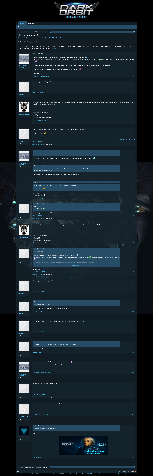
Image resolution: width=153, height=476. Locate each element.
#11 (133, 331)
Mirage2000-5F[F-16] (50, 37)
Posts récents (22, 27)
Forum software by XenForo (30, 473)
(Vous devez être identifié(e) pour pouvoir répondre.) (122, 462)
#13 (133, 372)
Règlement (120, 473)
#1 (133, 76)
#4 (133, 141)
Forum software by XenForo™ (57, 473)
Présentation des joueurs (32, 37)
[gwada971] (35, 123)
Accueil (132, 471)
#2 (133, 92)
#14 (133, 394)
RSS (135, 471)
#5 (133, 198)
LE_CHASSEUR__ (24, 417)
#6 (133, 215)
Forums (22, 23)
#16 (133, 457)
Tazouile (21, 293)
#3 (133, 120)
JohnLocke (22, 438)
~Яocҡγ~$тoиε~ (24, 114)
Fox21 (21, 141)
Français (19, 471)
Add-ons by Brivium (86, 473)
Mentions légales (122, 471)
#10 (133, 311)
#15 (133, 414)
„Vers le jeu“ (55, 48)
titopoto (21, 94)
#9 (133, 291)
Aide (128, 471)
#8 (133, 271)
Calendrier (32, 23)
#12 (133, 352)
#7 (133, 242)
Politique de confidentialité (130, 473)
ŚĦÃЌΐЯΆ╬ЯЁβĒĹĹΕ (37, 397)
